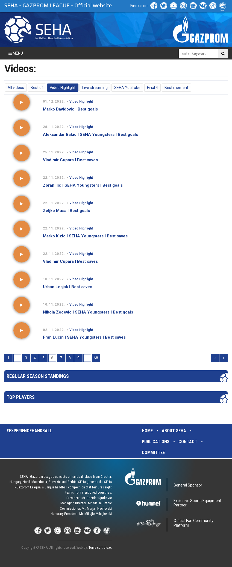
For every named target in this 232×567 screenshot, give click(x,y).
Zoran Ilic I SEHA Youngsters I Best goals (83, 185)
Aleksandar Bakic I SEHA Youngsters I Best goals (90, 134)
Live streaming (95, 87)
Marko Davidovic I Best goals (70, 109)
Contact (187, 441)
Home (147, 430)
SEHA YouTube (127, 87)
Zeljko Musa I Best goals (66, 210)
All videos (16, 87)
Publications (155, 441)
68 (96, 358)
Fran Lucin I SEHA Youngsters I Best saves (84, 337)
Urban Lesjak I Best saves (67, 286)
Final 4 (152, 87)
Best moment (176, 87)
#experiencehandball (29, 430)
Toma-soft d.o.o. (100, 547)
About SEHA (174, 430)
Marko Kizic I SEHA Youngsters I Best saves (85, 236)
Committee (153, 452)
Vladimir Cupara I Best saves (70, 159)
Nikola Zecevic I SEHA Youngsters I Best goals (88, 312)
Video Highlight (62, 87)
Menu (15, 53)
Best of (37, 87)
